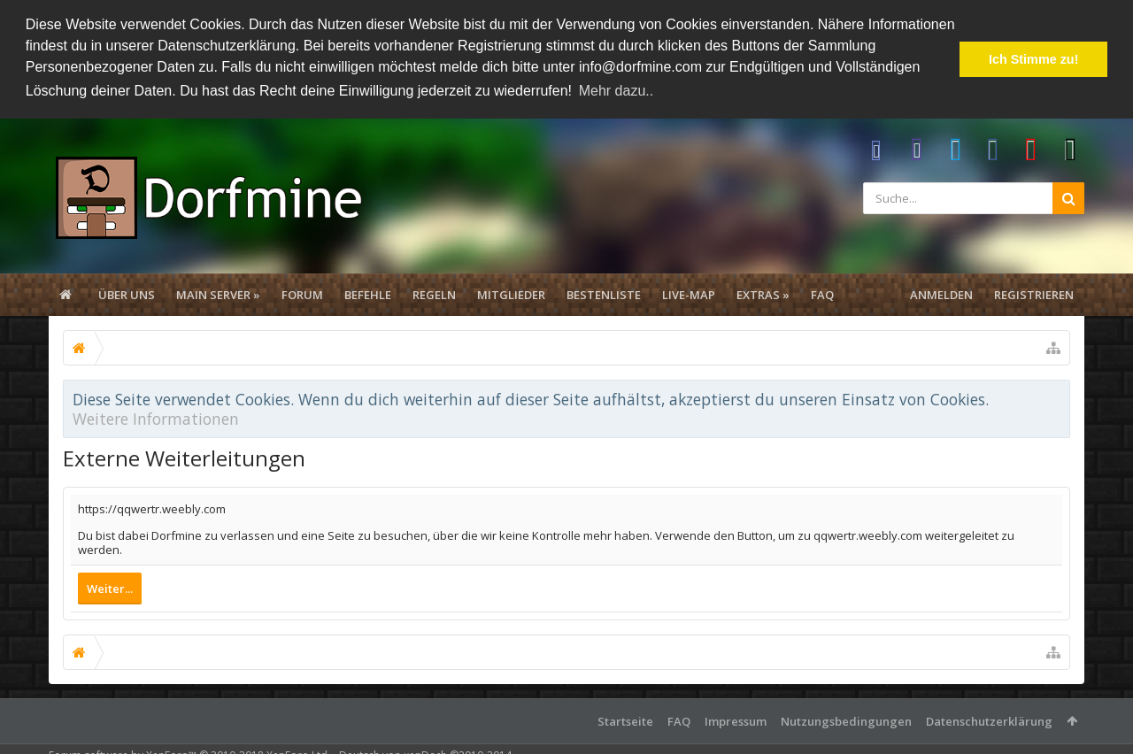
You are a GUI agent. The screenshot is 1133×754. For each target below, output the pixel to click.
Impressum (736, 720)
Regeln (434, 294)
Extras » (763, 294)
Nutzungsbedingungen (846, 720)
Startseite (625, 720)
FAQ (822, 294)
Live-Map (688, 294)
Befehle (367, 294)
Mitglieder (511, 294)
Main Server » (218, 294)
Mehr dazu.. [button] (616, 90)
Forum (302, 294)
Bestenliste (603, 294)
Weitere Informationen (156, 417)
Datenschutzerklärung (989, 720)
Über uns (126, 294)
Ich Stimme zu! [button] (1034, 59)
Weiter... (110, 588)
